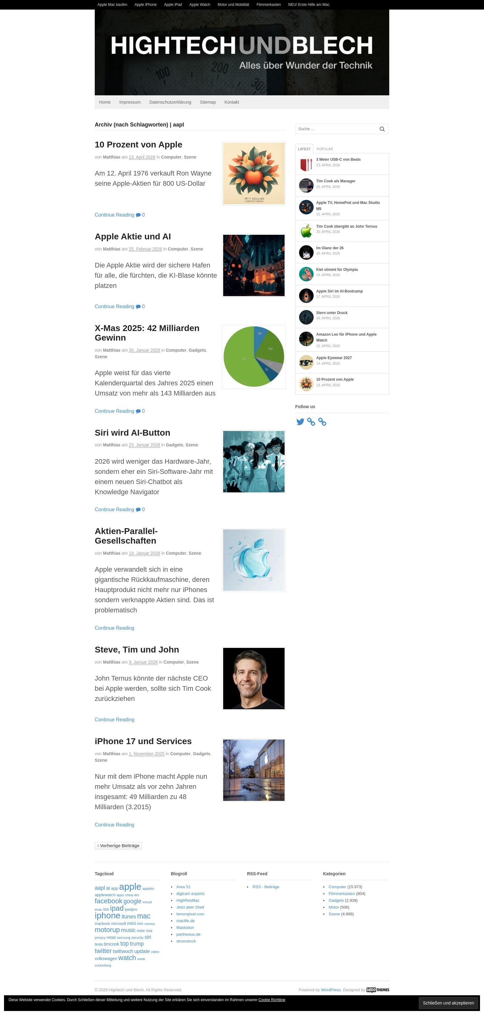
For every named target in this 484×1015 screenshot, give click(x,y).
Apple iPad (173, 4)
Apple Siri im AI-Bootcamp (340, 290)
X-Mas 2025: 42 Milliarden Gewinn (146, 333)
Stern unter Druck (332, 311)
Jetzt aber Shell (190, 907)
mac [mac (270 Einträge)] (142, 917)
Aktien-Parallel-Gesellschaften (125, 536)
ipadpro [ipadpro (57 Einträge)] (130, 910)
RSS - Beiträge (265, 887)
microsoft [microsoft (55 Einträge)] (117, 924)
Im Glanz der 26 (330, 246)
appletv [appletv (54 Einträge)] (147, 889)
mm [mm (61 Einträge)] (139, 924)
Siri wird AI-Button (131, 433)
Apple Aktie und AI (132, 237)
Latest (304, 149)
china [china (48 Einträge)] (128, 895)
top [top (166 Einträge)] (123, 944)
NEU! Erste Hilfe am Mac (308, 4)
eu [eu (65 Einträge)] (135, 895)
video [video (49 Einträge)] (154, 952)
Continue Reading (113, 215)
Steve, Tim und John (136, 650)
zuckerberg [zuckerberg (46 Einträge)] (102, 966)
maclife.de (185, 921)
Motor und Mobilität (233, 4)
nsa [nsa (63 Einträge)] (148, 931)
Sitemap (207, 102)
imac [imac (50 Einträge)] (97, 910)
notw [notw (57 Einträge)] (140, 931)
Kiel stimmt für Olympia (337, 268)
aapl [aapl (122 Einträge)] (99, 888)
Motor (334, 907)
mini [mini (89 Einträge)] (130, 923)
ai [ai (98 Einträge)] (107, 888)
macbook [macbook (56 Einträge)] (101, 924)
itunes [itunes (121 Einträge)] (128, 917)
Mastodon (185, 928)
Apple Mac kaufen (112, 4)
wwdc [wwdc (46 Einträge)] (140, 959)
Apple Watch (200, 4)
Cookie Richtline (272, 1000)
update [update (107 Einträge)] (141, 952)
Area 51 (183, 887)
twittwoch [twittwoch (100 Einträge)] (122, 952)
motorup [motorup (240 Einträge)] (106, 930)
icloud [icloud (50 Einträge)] (146, 903)
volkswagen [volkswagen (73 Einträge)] (105, 959)
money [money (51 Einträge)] (149, 924)
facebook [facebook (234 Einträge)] (107, 901)
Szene (189, 157)
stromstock (185, 941)
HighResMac (187, 901)
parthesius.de (188, 935)
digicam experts (190, 894)
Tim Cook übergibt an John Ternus (347, 225)
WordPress (332, 990)
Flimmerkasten (269, 4)
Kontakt (230, 102)
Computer (170, 157)
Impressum (129, 102)
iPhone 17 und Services (142, 742)
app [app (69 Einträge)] (113, 889)
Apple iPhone (145, 4)
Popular (325, 149)
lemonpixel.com (190, 914)
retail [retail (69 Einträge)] (110, 938)
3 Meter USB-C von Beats (339, 160)
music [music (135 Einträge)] (127, 931)
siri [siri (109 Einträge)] (147, 938)
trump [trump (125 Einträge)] (136, 944)
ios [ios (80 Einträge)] (105, 909)
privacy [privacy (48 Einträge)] (99, 938)
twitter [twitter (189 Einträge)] (102, 951)
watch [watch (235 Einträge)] (126, 958)
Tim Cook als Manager (336, 182)
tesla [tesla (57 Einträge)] (98, 945)
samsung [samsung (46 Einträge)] (122, 938)
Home (104, 102)
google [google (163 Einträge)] (131, 901)
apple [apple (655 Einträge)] (129, 887)
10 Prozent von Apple (138, 145)
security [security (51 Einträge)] (136, 938)
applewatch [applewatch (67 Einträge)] (104, 895)
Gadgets (196, 350)
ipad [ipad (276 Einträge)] (116, 909)
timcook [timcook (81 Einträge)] (110, 944)
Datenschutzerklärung (169, 102)
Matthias (110, 157)
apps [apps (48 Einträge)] (119, 895)
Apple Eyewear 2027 (334, 356)
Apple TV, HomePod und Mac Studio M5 (351, 203)
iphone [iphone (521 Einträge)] (106, 916)
